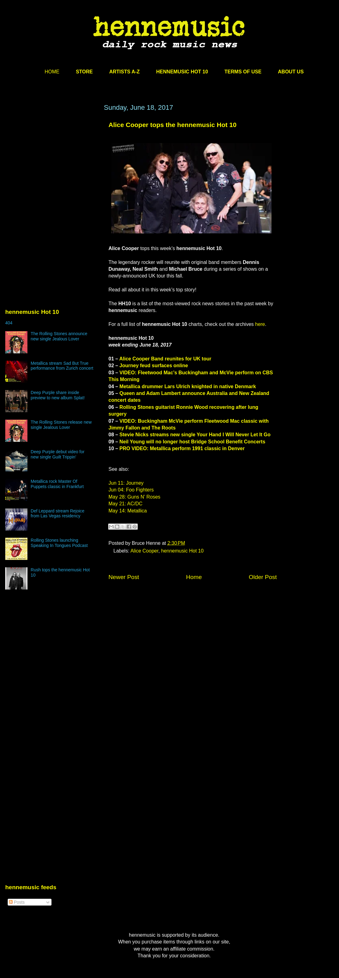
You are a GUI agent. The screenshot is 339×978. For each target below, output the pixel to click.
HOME (52, 71)
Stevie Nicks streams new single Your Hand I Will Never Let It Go (195, 434)
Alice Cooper (144, 550)
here (260, 324)
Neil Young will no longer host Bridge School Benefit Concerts (192, 441)
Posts (17, 902)
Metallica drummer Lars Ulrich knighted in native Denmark (188, 386)
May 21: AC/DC (125, 503)
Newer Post (123, 577)
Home (194, 577)
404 (8, 322)
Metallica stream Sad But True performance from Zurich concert (62, 366)
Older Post (263, 577)
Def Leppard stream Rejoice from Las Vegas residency (57, 513)
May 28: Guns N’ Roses (134, 496)
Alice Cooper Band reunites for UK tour (165, 358)
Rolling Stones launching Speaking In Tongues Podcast (59, 543)
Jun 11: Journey (126, 483)
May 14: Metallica (127, 510)
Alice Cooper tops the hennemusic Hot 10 (172, 124)
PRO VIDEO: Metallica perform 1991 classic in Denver (182, 448)
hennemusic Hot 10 (182, 550)
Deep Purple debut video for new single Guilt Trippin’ (57, 454)
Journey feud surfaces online (154, 365)
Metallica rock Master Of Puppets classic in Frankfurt (57, 484)
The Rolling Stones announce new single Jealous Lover (59, 336)
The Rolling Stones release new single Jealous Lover (61, 425)
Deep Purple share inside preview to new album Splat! (58, 395)
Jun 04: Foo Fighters (131, 489)
